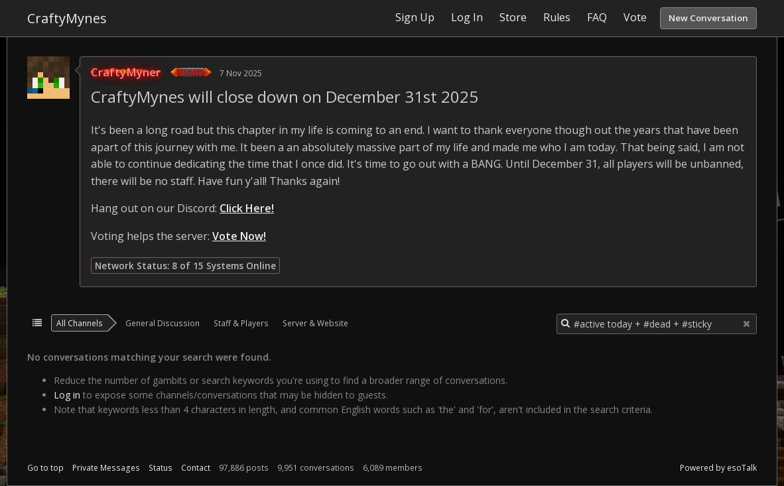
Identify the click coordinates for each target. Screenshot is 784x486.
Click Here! (247, 208)
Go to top (45, 467)
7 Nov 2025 (241, 73)
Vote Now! (239, 236)
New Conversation (708, 18)
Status (160, 467)
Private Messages (106, 467)
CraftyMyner (126, 72)
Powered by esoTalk (718, 467)
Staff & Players (241, 323)
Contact (195, 467)
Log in (67, 395)
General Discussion (162, 323)
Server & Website (315, 323)
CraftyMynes (67, 18)
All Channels (79, 323)
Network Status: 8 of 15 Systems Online (185, 265)
